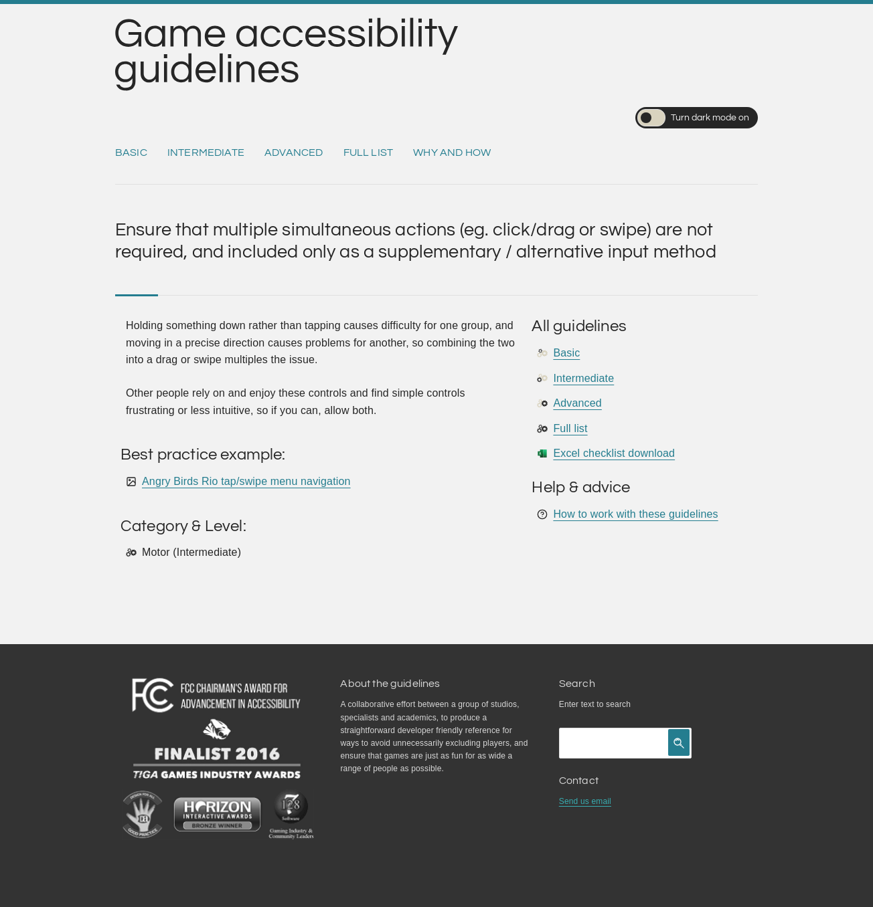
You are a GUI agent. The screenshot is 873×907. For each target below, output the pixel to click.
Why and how (452, 152)
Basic (131, 152)
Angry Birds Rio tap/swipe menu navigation (246, 481)
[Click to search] (679, 742)
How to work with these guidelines (635, 514)
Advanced (293, 152)
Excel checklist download (614, 453)
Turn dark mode (693, 117)
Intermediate (205, 152)
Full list (368, 152)
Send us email (585, 801)
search (618, 704)
